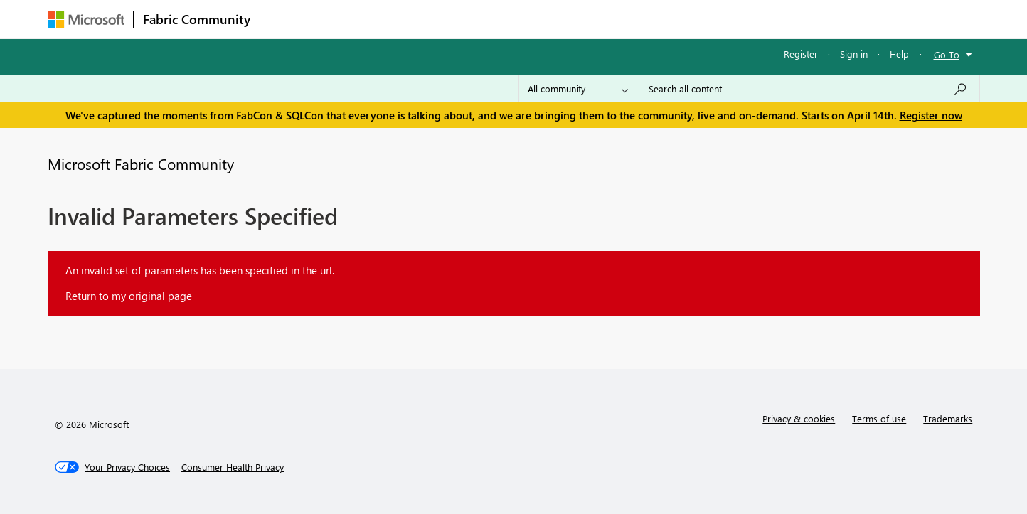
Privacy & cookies (798, 418)
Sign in (854, 54)
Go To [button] (946, 54)
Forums (282, 19)
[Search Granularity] (578, 88)
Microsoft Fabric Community (141, 163)
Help (899, 54)
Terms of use (879, 418)
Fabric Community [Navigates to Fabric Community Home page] (196, 19)
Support (645, 19)
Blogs (530, 19)
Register (801, 54)
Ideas (404, 19)
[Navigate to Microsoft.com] (86, 19)
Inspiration (345, 19)
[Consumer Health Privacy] (232, 467)
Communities (467, 19)
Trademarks (947, 418)
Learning (585, 19)
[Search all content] (808, 88)
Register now (931, 115)
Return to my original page (128, 296)
